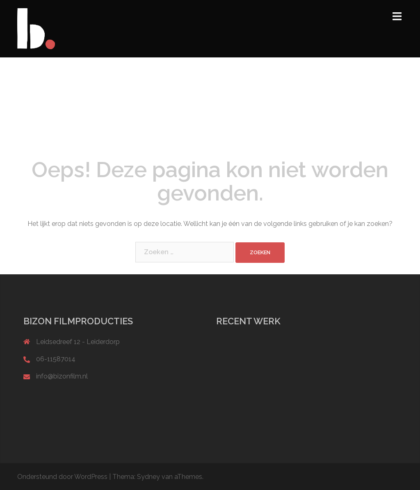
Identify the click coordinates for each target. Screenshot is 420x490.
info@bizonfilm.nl (62, 376)
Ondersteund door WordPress (62, 477)
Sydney (148, 477)
